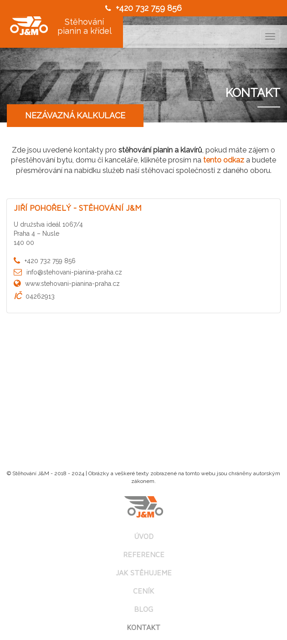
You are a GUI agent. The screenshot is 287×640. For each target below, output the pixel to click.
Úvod (144, 536)
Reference (143, 554)
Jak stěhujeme (144, 573)
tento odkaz (223, 160)
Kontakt (143, 627)
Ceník (143, 591)
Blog (143, 609)
